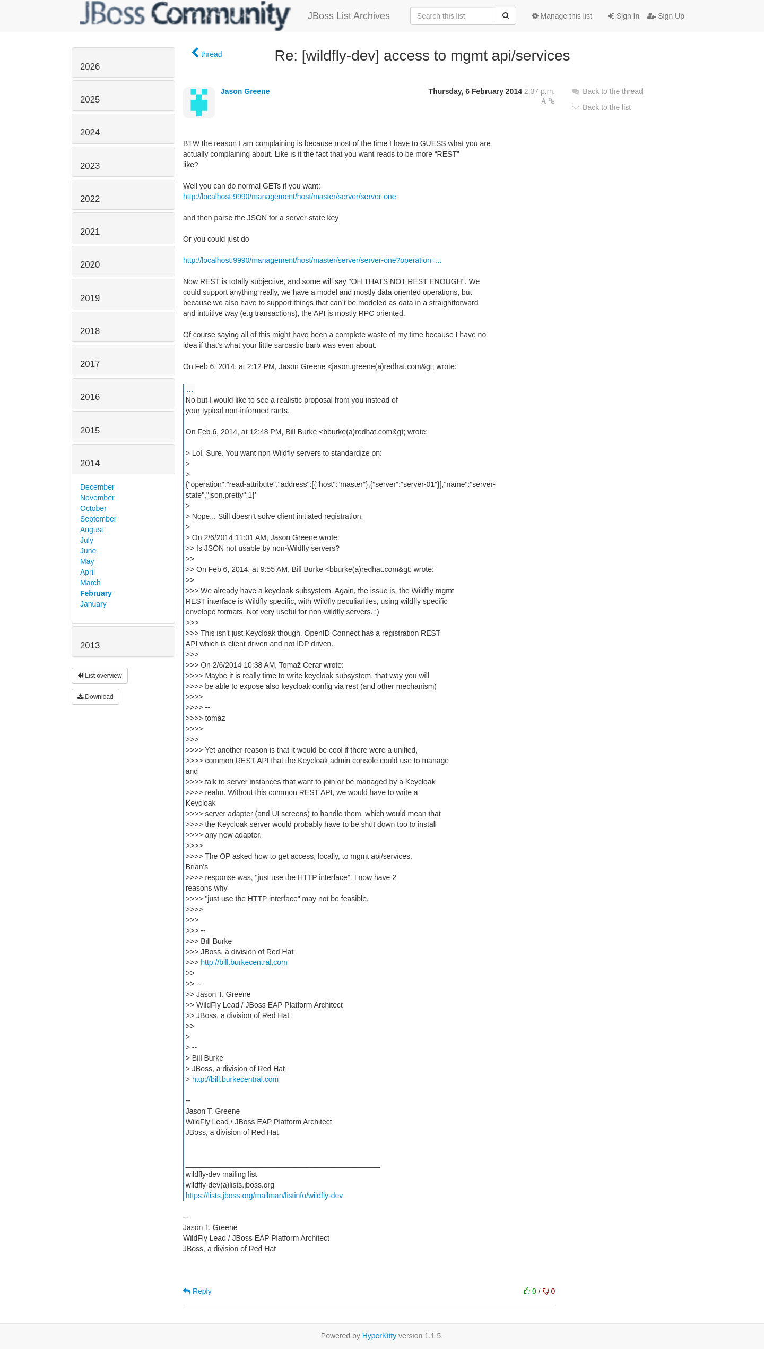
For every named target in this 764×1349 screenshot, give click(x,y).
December (97, 487)
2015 (90, 430)
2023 (90, 166)
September (98, 519)
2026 (90, 67)
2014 (90, 463)
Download (95, 697)
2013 (90, 646)
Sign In (623, 16)
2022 (90, 199)
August (91, 529)
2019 (90, 298)
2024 (90, 132)
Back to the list (601, 107)
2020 (90, 265)
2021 (90, 232)
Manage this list (562, 16)
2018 (90, 331)
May (87, 561)
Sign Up (665, 16)
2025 (90, 100)
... (189, 389)
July (86, 540)
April (87, 572)
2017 (90, 364)
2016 (90, 397)
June (88, 551)
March (90, 582)
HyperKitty (379, 1335)
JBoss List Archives (235, 16)
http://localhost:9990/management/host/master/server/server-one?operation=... (312, 260)
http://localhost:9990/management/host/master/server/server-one (289, 196)
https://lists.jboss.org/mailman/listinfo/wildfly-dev (264, 1195)
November (97, 497)
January (93, 604)
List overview (99, 675)
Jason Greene (245, 91)
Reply (197, 1291)
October (93, 508)
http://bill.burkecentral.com (244, 962)
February (96, 593)
